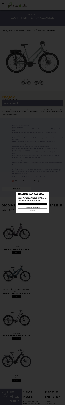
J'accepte (32, 204)
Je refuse (32, 210)
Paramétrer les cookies (32, 207)
